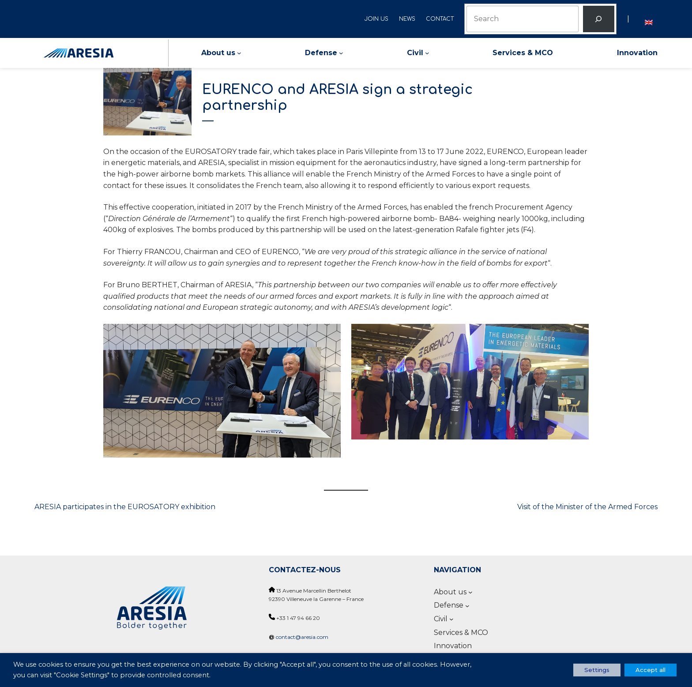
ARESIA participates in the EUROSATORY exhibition (124, 507)
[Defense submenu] (341, 53)
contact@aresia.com (302, 637)
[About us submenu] (239, 53)
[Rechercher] (598, 19)
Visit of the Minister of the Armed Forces (587, 507)
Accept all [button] (651, 669)
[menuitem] (648, 18)
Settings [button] (596, 669)
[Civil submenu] (427, 53)
